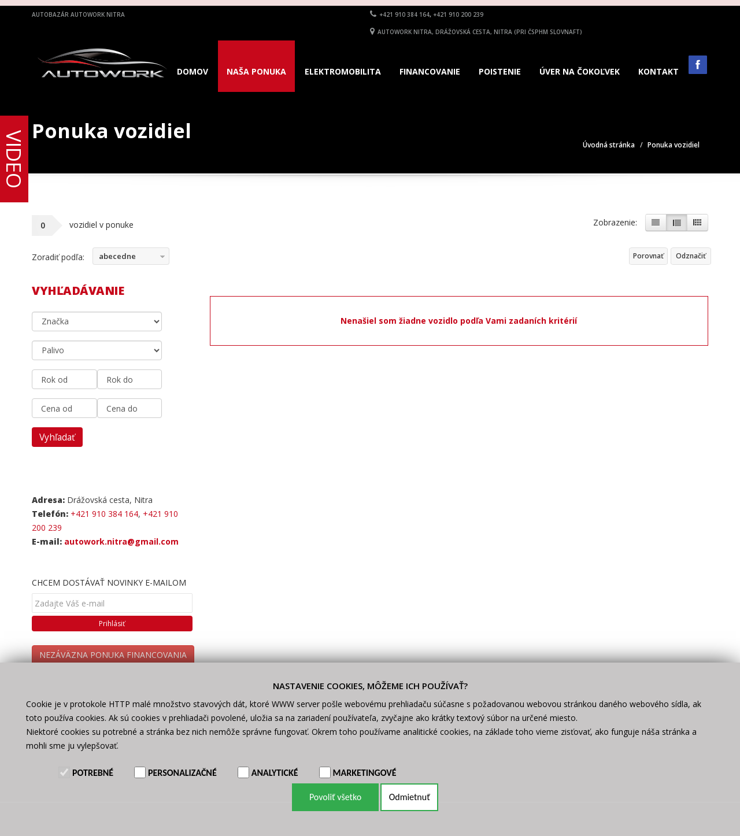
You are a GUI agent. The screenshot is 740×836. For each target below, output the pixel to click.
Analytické (274, 772)
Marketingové (365, 772)
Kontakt (658, 71)
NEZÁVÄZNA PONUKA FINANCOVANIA (113, 654)
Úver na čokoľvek (579, 71)
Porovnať (648, 256)
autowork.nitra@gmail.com (121, 541)
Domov (192, 71)
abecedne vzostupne (114, 258)
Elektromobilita (343, 71)
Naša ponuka (256, 71)
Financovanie (429, 71)
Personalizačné (182, 772)
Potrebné (92, 772)
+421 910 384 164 (404, 14)
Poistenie (500, 71)
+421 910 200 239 (458, 14)
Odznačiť (691, 256)
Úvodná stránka (609, 145)
